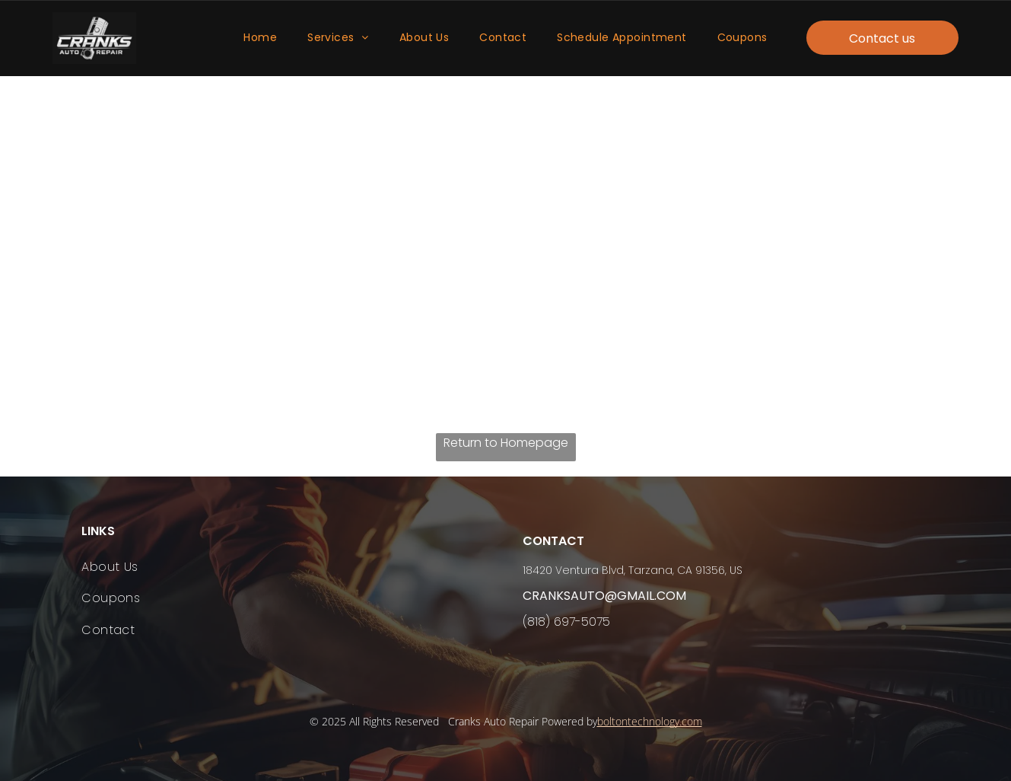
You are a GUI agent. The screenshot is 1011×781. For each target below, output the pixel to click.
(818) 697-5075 (566, 621)
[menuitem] (260, 38)
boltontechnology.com (649, 721)
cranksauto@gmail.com (604, 595)
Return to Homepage (506, 442)
